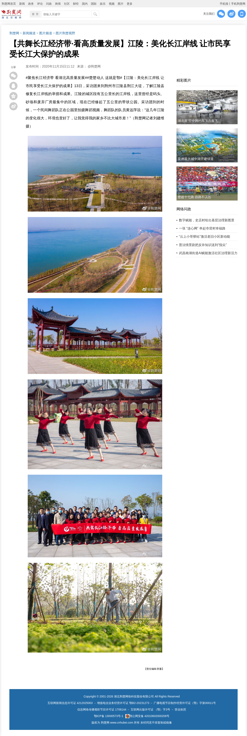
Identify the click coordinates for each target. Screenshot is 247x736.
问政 (49, 3)
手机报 (224, 3)
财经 (76, 3)
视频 (112, 3)
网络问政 (183, 209)
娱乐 (103, 3)
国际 (94, 3)
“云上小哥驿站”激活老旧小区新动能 (204, 236)
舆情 (58, 3)
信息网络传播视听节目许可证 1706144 (101, 709)
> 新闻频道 (28, 33)
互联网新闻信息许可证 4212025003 (70, 703)
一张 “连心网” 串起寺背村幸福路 (202, 228)
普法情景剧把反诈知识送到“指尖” (203, 245)
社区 (67, 3)
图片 (121, 3)
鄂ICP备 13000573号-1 (108, 716)
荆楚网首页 (9, 3)
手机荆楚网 (238, 3)
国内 (85, 3)
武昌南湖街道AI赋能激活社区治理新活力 (208, 253)
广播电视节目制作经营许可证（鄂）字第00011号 (185, 703)
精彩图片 (183, 80)
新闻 (22, 3)
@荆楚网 (94, 66)
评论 (40, 3)
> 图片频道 (44, 33)
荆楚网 (14, 33)
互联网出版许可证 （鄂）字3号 (150, 709)
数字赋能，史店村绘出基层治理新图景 (206, 220)
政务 (31, 3)
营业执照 (180, 709)
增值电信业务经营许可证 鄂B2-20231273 (123, 703)
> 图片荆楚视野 (64, 33)
